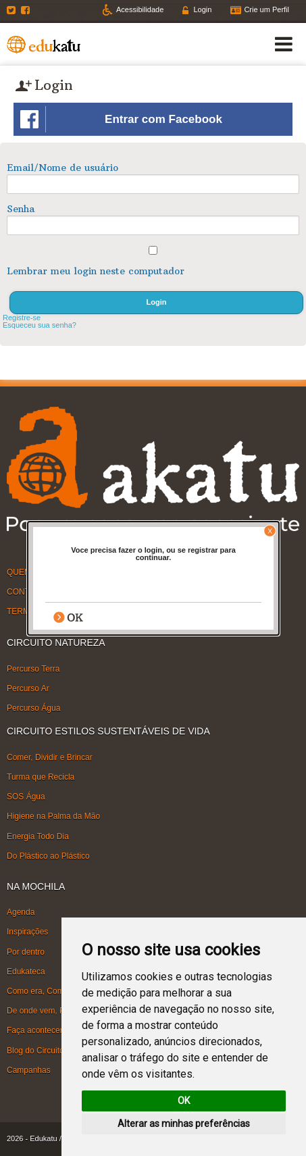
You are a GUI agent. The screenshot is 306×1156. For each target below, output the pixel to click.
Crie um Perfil (266, 9)
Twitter (13, 10)
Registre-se (22, 317)
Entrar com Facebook (121, 119)
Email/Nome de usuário (62, 167)
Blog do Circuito (35, 1050)
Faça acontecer (35, 1030)
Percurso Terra (33, 669)
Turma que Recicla (40, 777)
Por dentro (26, 951)
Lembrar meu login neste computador (95, 271)
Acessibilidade (139, 9)
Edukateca (26, 971)
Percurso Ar (28, 688)
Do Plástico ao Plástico (48, 855)
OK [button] (184, 1100)
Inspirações (27, 931)
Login (202, 9)
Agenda (20, 912)
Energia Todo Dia (38, 835)
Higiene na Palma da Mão (53, 816)
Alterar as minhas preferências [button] (184, 1123)
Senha (20, 208)
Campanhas (29, 1070)
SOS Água (26, 796)
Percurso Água (33, 708)
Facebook (27, 10)
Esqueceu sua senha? (39, 325)
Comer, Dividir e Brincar (50, 757)
